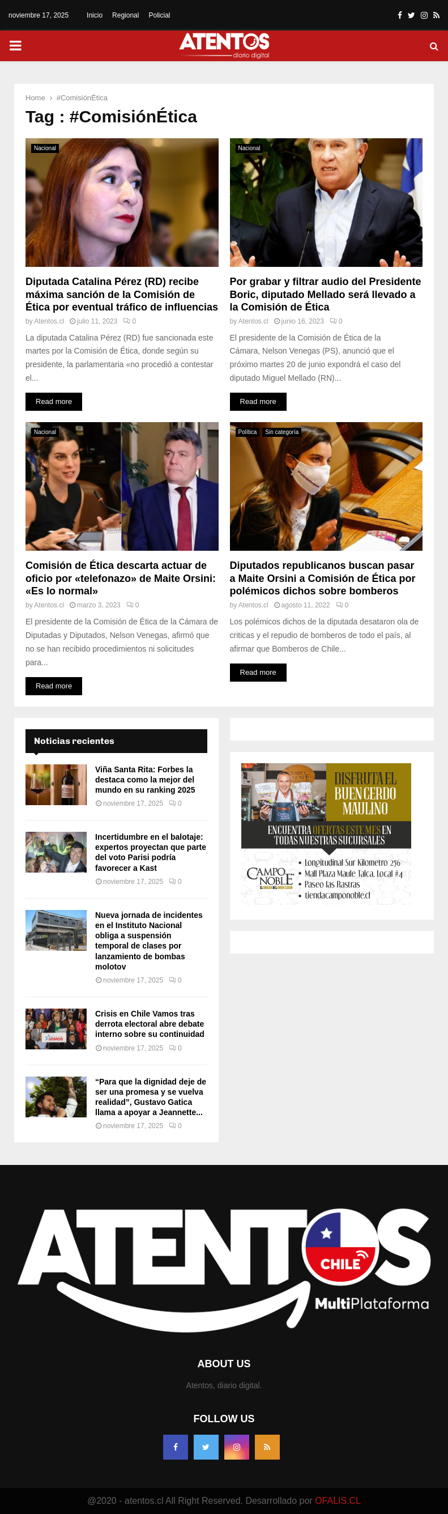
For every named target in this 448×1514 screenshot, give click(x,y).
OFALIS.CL (338, 1501)
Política (247, 432)
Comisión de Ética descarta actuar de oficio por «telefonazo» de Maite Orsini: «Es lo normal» (120, 578)
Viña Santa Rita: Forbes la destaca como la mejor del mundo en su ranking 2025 (145, 779)
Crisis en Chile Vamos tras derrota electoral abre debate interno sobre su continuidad (149, 1024)
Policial (159, 15)
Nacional (45, 148)
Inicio (95, 15)
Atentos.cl (49, 321)
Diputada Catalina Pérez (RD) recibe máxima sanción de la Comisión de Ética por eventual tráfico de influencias (121, 294)
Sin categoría (281, 432)
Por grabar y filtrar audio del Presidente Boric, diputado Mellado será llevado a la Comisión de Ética (325, 294)
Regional (125, 15)
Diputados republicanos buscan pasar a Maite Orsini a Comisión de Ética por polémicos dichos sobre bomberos (323, 578)
